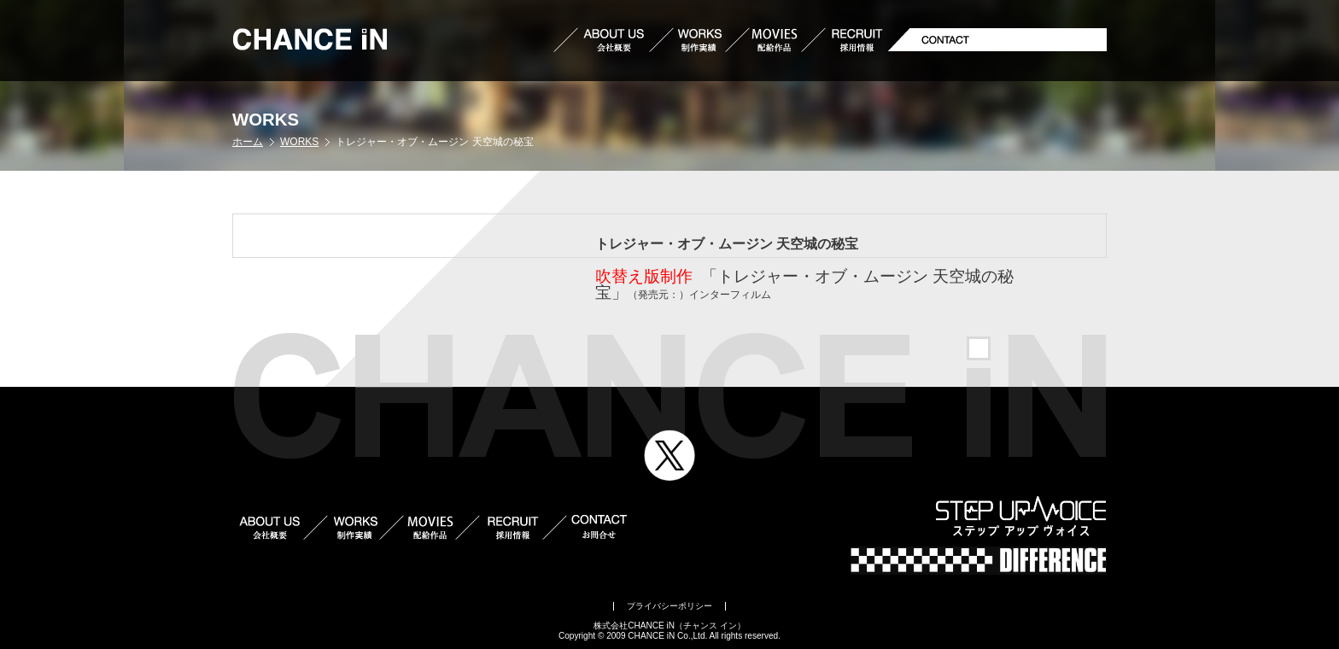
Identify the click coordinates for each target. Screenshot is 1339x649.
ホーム (247, 142)
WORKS (299, 142)
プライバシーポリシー (669, 606)
